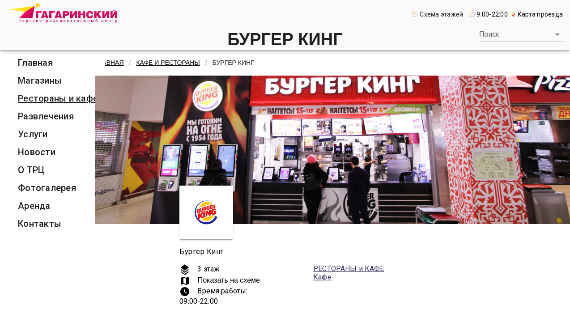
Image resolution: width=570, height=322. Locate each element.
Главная (35, 62)
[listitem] (58, 63)
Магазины (40, 80)
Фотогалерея (47, 187)
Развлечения (46, 116)
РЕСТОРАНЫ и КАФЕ (348, 268)
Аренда (34, 205)
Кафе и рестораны (168, 62)
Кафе (322, 277)
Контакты (39, 223)
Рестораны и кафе (58, 98)
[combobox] (521, 34)
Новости (36, 152)
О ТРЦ (31, 170)
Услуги (33, 134)
